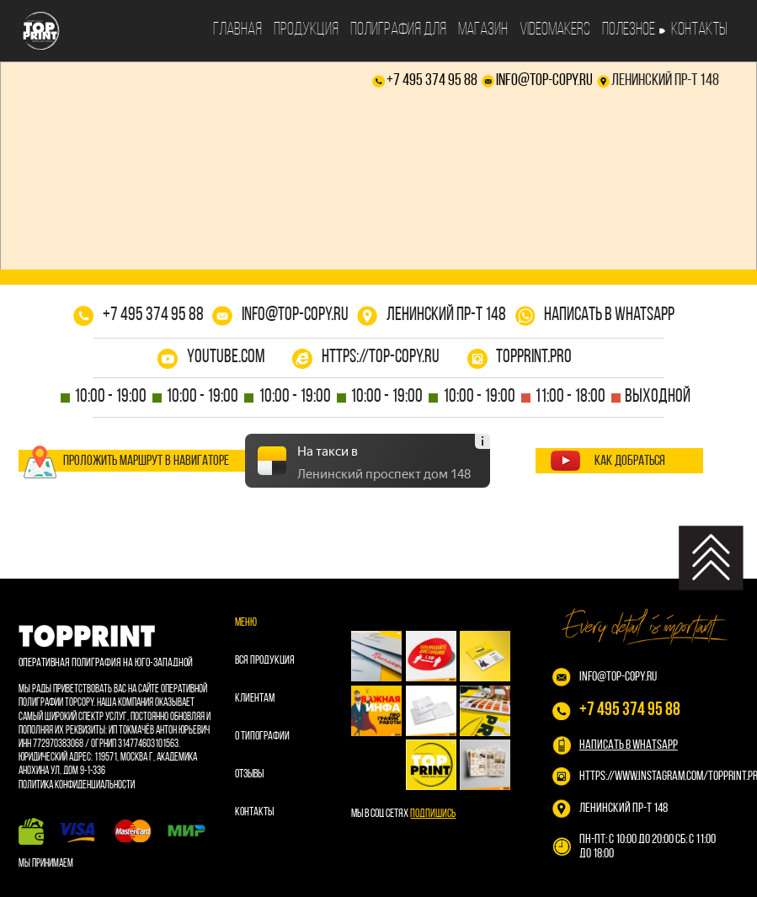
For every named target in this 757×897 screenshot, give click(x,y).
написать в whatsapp (609, 315)
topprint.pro (534, 357)
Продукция (306, 30)
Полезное (628, 30)
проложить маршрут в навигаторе (146, 461)
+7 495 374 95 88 (431, 80)
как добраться (629, 461)
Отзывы (249, 774)
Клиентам (255, 698)
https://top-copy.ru (381, 357)
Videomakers (555, 30)
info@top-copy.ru (544, 80)
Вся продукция (265, 660)
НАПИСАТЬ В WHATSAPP (628, 745)
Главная (237, 30)
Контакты (699, 30)
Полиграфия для (398, 30)
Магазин (483, 30)
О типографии (262, 736)
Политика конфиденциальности (77, 785)
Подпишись (433, 814)
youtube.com (226, 357)
